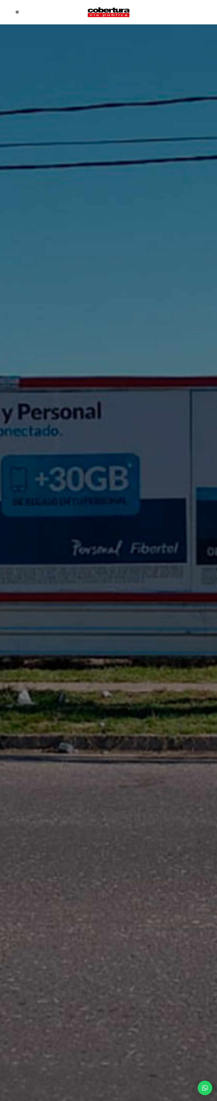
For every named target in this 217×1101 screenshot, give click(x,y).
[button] (205, 1088)
